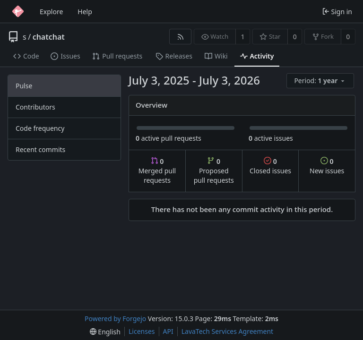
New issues (327, 166)
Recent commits (40, 149)
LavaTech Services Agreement (227, 331)
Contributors (35, 106)
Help (85, 11)
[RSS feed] (180, 36)
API (168, 331)
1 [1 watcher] (243, 36)
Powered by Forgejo (115, 318)
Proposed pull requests (214, 171)
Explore (51, 11)
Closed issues (270, 166)
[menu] (320, 81)
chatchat (49, 37)
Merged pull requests (157, 171)
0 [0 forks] (348, 36)
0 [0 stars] (295, 36)
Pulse (24, 85)
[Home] (18, 11)
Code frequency (40, 128)
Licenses (142, 331)
